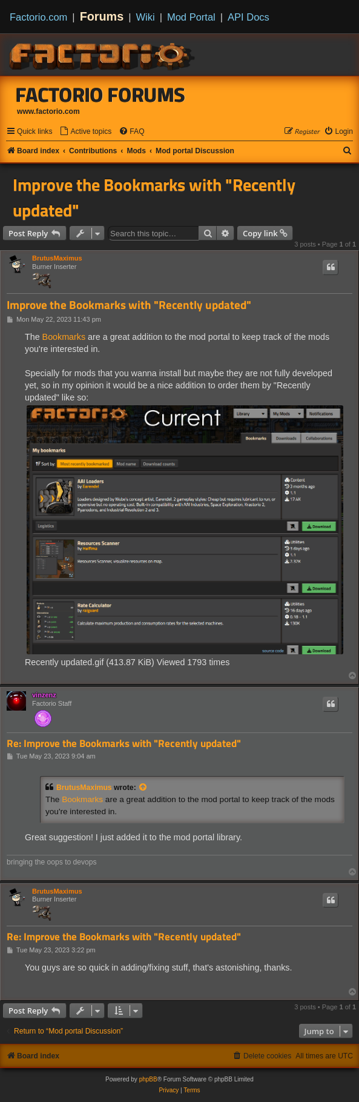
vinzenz (44, 695)
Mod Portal (191, 17)
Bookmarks (64, 337)
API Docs (248, 17)
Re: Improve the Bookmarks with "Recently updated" (124, 743)
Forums (102, 16)
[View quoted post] (143, 788)
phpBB (148, 1079)
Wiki (145, 17)
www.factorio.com (48, 111)
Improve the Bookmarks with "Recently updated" (154, 197)
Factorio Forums (100, 94)
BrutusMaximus (57, 258)
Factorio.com (38, 17)
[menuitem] (85, 132)
